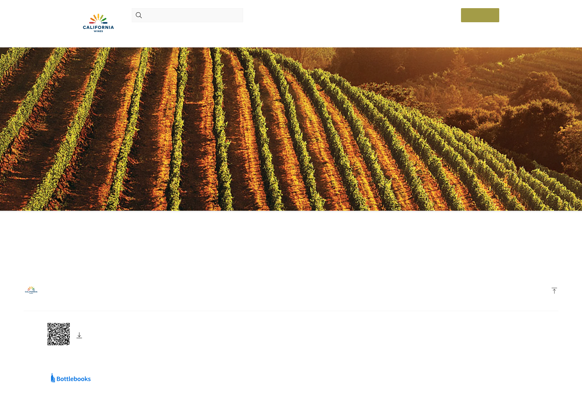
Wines (173, 32)
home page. (219, 260)
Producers (145, 32)
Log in (480, 15)
